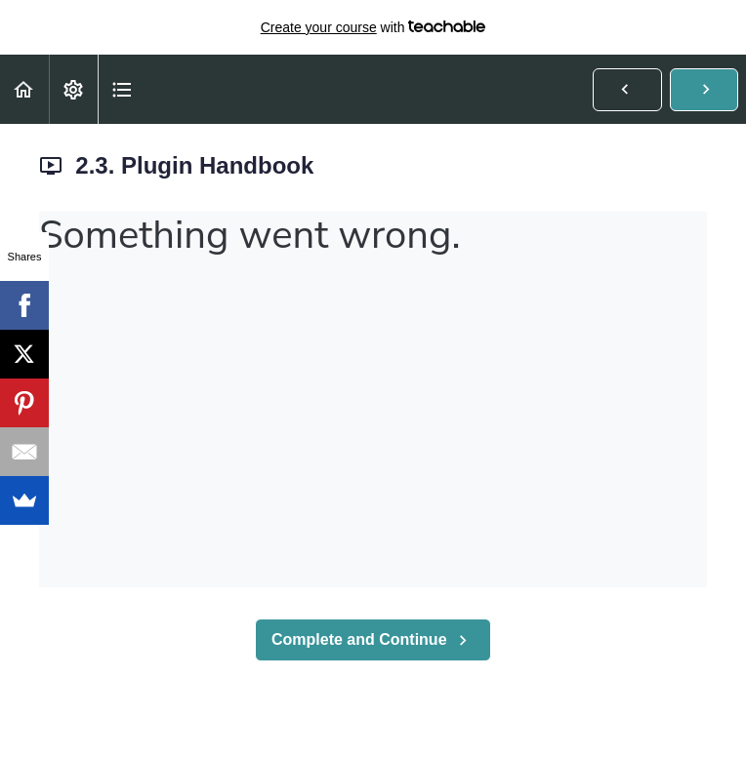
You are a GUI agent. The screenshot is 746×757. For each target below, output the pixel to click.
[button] (24, 89)
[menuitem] (73, 89)
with (373, 27)
